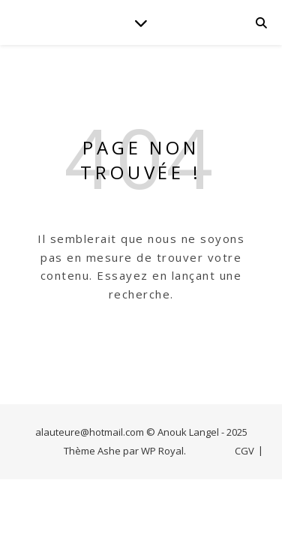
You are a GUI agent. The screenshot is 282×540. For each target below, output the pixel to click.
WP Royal (162, 451)
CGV (244, 451)
